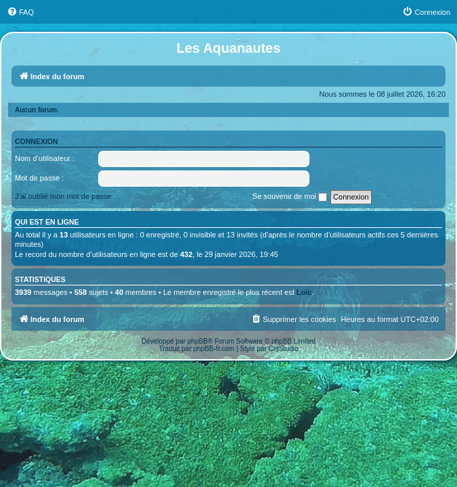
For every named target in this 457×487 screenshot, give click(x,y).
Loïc (304, 292)
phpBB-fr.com (214, 348)
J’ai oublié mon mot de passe (63, 196)
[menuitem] (20, 12)
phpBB (198, 341)
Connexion (36, 141)
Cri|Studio (284, 348)
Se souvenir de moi (290, 197)
